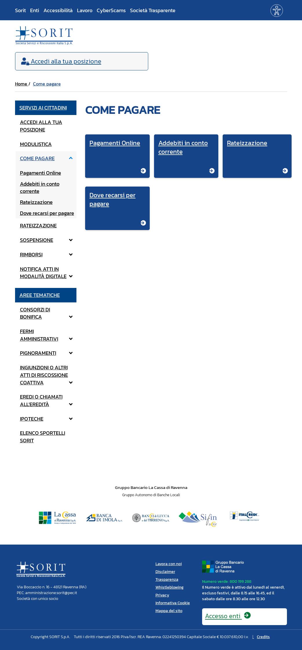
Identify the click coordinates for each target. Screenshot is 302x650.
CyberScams (111, 10)
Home (21, 83)
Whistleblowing (169, 587)
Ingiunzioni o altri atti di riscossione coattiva (46, 375)
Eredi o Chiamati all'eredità (46, 400)
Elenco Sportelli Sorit (42, 436)
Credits (263, 637)
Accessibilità (58, 10)
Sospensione (46, 240)
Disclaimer (165, 572)
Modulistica (36, 144)
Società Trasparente (152, 10)
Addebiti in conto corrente (39, 187)
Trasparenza (166, 579)
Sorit (20, 10)
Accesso (228, 616)
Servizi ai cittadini (43, 108)
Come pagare (47, 83)
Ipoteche (46, 419)
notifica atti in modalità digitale (46, 272)
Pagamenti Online (40, 173)
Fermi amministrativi (46, 335)
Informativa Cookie (172, 603)
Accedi (61, 61)
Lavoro (84, 10)
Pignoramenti (46, 353)
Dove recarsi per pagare (47, 213)
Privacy (162, 595)
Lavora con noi (168, 564)
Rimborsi (46, 254)
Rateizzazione (36, 202)
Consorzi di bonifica (46, 313)
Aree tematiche (39, 295)
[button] (276, 10)
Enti (34, 10)
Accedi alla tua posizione (41, 126)
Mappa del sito (168, 611)
